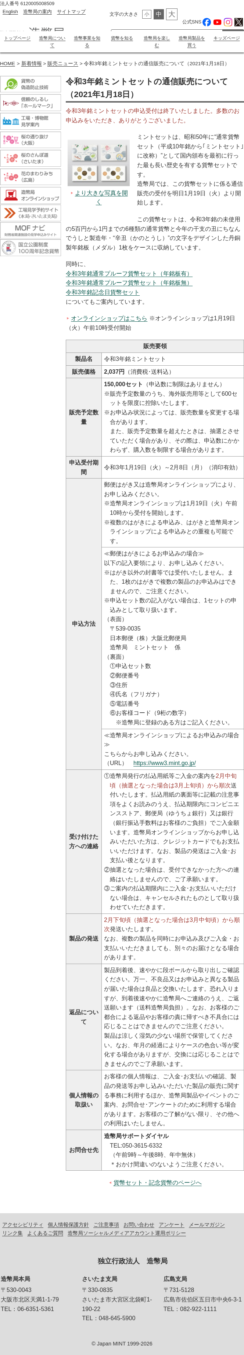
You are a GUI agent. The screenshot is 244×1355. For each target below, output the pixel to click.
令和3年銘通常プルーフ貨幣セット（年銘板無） (129, 282)
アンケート (171, 1224)
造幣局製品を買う (192, 41)
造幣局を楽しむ (157, 41)
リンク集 (12, 1233)
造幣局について (52, 41)
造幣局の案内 (37, 11)
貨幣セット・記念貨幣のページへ (158, 1182)
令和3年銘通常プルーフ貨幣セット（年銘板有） (129, 273)
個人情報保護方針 (68, 1224)
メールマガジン (207, 1224)
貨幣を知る (122, 38)
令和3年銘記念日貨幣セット (103, 292)
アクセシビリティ (22, 1224)
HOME (7, 63)
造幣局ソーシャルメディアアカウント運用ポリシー (127, 1233)
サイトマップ (71, 11)
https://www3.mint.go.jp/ (164, 763)
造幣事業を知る (87, 41)
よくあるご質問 (45, 1233)
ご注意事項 (106, 1224)
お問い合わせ (138, 1224)
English (10, 11)
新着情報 (31, 63)
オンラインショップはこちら (109, 318)
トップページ (17, 38)
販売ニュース (62, 63)
